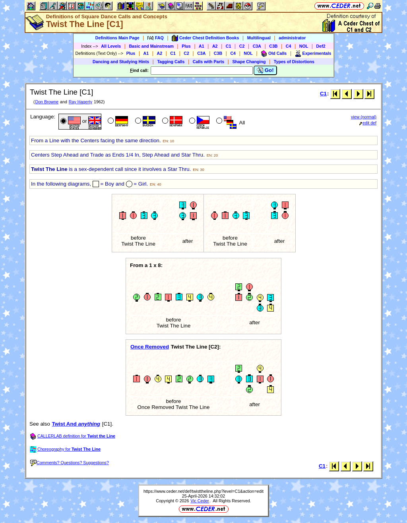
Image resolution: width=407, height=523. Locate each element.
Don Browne (46, 101)
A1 (201, 46)
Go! (265, 70)
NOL (303, 46)
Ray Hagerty (80, 101)
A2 (215, 46)
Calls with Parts (208, 61)
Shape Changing (249, 61)
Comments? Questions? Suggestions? (69, 462)
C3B (273, 46)
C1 (228, 46)
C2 (242, 46)
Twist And (76, 424)
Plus (186, 46)
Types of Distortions (294, 61)
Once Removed (149, 347)
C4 (288, 46)
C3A (257, 46)
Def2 (321, 46)
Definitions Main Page (117, 37)
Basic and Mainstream (151, 46)
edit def (367, 122)
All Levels (111, 46)
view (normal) (363, 116)
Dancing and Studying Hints (121, 61)
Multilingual (259, 37)
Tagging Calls (170, 61)
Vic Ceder (199, 500)
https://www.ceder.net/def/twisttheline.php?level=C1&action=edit (203, 491)
